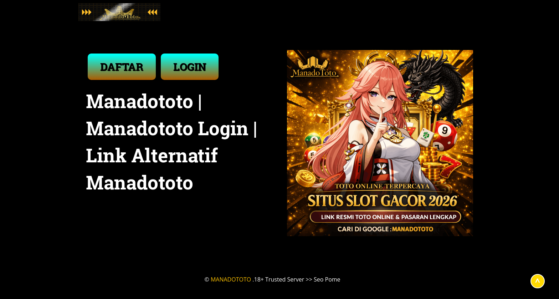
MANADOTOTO (231, 279)
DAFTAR (121, 67)
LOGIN (189, 67)
